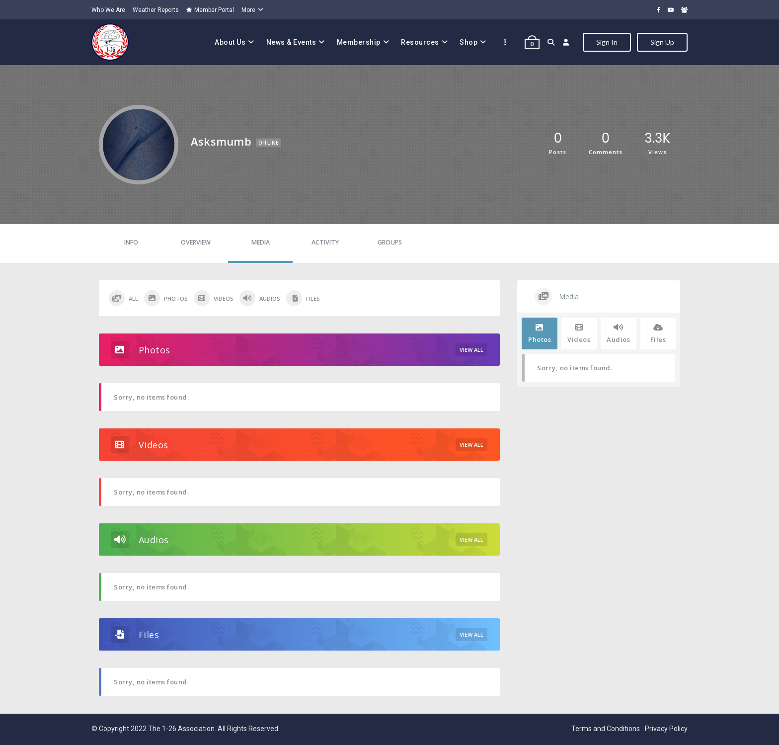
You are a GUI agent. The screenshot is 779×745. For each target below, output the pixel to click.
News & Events (291, 42)
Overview (196, 242)
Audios (259, 298)
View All (471, 349)
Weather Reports (156, 9)
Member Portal (210, 9)
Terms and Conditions (605, 728)
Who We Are (108, 9)
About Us (230, 42)
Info (131, 242)
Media (260, 242)
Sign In (607, 42)
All (123, 298)
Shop (468, 42)
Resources (420, 42)
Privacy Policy (666, 728)
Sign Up (662, 42)
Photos (166, 298)
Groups (390, 242)
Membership (359, 42)
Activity (325, 242)
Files (303, 298)
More (248, 9)
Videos (214, 298)
